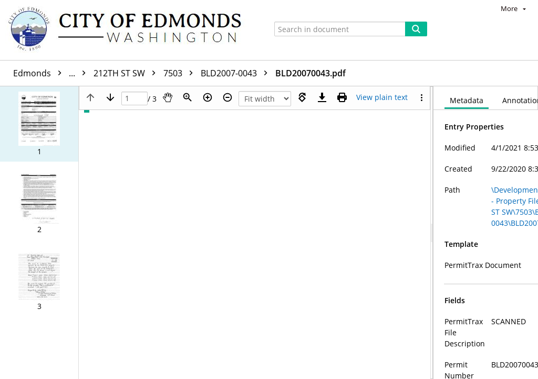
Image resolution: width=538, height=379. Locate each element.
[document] (485, 232)
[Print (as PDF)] (342, 97)
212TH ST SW (127, 73)
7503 (180, 73)
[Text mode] (382, 97)
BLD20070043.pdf (310, 73)
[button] (39, 124)
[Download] (322, 97)
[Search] (416, 29)
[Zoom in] (207, 97)
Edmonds (52, 73)
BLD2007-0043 (237, 73)
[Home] (129, 30)
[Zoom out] (227, 97)
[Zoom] (187, 97)
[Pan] (168, 97)
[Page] (134, 99)
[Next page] (110, 97)
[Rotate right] (302, 97)
